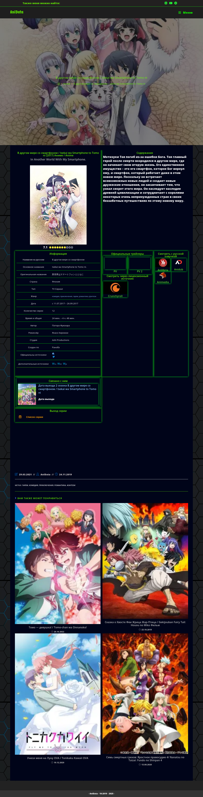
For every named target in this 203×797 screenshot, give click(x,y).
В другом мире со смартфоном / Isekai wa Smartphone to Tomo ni (109, 83)
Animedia (163, 282)
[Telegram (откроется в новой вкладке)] (175, 3)
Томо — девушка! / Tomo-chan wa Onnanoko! (58, 627)
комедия (55, 296)
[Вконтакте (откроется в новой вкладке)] (166, 3)
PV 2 (139, 271)
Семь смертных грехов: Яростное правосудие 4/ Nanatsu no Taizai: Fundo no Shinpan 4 (145, 759)
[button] (58, 417)
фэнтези (92, 296)
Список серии (36, 417)
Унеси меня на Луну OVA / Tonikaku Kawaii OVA (57, 758)
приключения (66, 296)
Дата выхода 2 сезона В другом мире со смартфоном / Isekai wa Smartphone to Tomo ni (67, 389)
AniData (16, 12)
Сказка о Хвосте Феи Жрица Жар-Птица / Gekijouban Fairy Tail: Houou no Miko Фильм (145, 624)
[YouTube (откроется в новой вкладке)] (170, 3)
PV (115, 271)
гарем (75, 296)
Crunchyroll (115, 296)
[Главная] (59, 83)
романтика (83, 296)
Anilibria (163, 270)
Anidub (178, 269)
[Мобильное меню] (185, 12)
